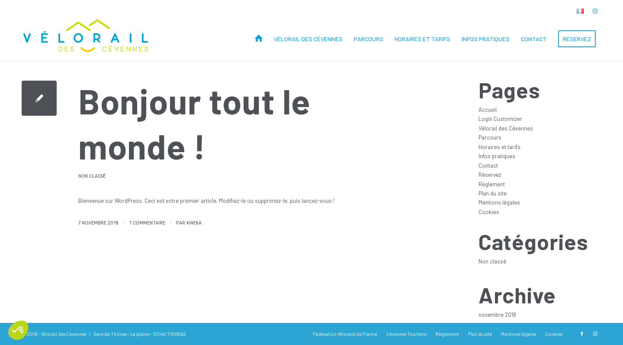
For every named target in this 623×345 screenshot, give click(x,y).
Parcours (489, 137)
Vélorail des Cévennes (505, 128)
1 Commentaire (147, 223)
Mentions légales (499, 202)
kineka (194, 223)
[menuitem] (578, 11)
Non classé (92, 176)
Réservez (489, 174)
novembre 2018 (497, 314)
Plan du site (492, 193)
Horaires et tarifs (499, 146)
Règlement (491, 184)
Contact (488, 165)
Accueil (487, 109)
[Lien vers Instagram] (594, 10)
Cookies (488, 211)
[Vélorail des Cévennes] (86, 39)
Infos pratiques (496, 156)
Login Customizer (500, 118)
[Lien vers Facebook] (581, 333)
